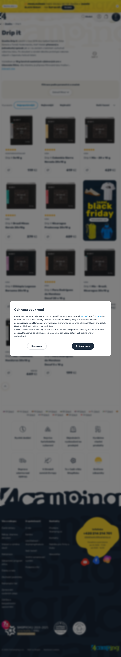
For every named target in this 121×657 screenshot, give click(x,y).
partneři (84, 316)
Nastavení (36, 346)
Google (98, 316)
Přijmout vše (83, 346)
